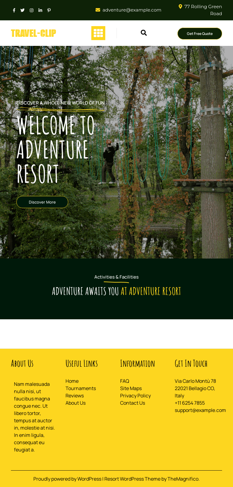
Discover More (42, 202)
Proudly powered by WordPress (67, 478)
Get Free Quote (200, 33)
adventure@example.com (132, 10)
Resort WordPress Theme (132, 478)
